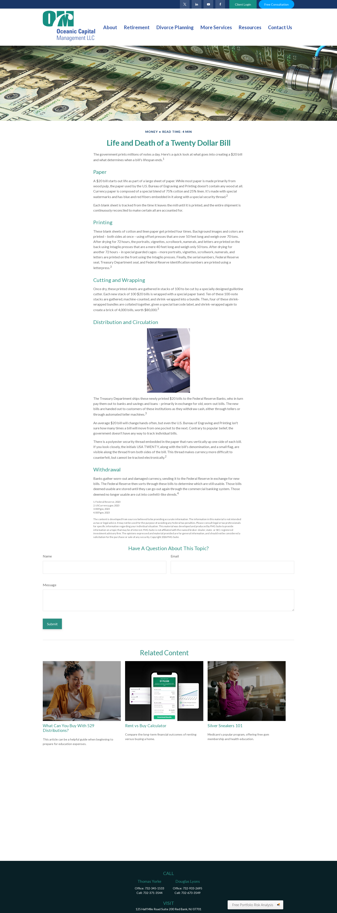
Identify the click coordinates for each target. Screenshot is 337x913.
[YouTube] (208, 4)
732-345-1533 (154, 888)
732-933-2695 (192, 888)
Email (175, 556)
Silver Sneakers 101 (225, 725)
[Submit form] (52, 624)
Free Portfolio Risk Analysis (252, 904)
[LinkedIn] (196, 4)
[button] (110, 27)
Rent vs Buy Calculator (145, 725)
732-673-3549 (191, 893)
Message (49, 585)
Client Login (243, 4)
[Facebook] (220, 4)
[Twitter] (185, 4)
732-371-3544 (152, 893)
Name (47, 556)
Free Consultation (276, 4)
